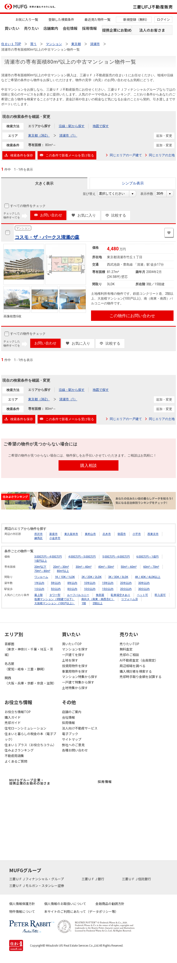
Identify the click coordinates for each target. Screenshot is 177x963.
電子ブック (70, 733)
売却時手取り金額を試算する (141, 676)
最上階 (38, 595)
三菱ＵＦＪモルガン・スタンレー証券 (37, 885)
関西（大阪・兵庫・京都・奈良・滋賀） (30, 680)
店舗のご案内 (71, 711)
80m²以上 (63, 571)
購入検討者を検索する (136, 671)
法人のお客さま (152, 30)
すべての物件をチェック (27, 205)
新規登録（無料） (136, 19)
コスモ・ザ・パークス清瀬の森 (47, 237)
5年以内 (56, 583)
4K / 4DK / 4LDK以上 (147, 577)
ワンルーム (41, 577)
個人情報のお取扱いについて (65, 903)
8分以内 (72, 589)
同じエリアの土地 (162, 155)
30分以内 (144, 589)
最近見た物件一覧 (97, 19)
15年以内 (108, 583)
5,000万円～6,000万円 (116, 556)
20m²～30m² (61, 566)
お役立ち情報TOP (18, 711)
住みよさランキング (19, 750)
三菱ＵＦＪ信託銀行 (137, 878)
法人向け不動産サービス (79, 728)
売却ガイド (13, 722)
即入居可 (160, 595)
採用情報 (89, 28)
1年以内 (39, 583)
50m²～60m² (129, 566)
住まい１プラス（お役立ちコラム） (30, 744)
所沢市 (38, 534)
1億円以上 (40, 560)
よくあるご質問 (16, 761)
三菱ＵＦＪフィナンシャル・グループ (37, 878)
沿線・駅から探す (72, 126)
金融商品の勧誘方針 (109, 903)
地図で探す (101, 126)
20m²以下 (40, 566)
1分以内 (39, 589)
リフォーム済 (129, 599)
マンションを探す (75, 649)
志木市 (107, 534)
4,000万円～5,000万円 (82, 556)
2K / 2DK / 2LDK (92, 577)
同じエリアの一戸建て (126, 155)
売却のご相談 (129, 654)
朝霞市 (122, 534)
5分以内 (56, 589)
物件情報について (22, 911)
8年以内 (72, 583)
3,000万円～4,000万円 (48, 556)
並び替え (92, 194)
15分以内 (108, 589)
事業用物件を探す (75, 671)
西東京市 (153, 534)
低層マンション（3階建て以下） (54, 599)
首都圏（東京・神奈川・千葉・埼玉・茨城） (29, 649)
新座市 (53, 534)
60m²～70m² (151, 566)
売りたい (31, 28)
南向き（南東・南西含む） (98, 599)
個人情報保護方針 (22, 903)
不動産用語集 (14, 755)
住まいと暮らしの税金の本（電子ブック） (30, 736)
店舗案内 (50, 28)
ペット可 (142, 595)
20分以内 (126, 589)
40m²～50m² (106, 566)
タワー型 (54, 595)
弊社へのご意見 (73, 744)
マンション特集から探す (79, 676)
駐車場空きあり (120, 595)
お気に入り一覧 (26, 19)
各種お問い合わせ (75, 750)
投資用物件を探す (75, 665)
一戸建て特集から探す (78, 682)
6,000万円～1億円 (147, 556)
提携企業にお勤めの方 (116, 30)
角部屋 (100, 595)
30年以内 (144, 583)
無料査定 (126, 649)
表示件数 (149, 194)
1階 (84, 603)
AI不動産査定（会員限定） (139, 660)
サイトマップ (71, 739)
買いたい (12, 28)
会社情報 (70, 28)
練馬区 (38, 538)
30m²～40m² (83, 566)
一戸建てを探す (73, 654)
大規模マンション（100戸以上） (54, 603)
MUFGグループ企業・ (29, 781)
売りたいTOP (129, 643)
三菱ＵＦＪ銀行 (93, 878)
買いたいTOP (72, 643)
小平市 (137, 534)
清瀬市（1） (68, 135)
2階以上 (98, 603)
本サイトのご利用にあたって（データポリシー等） (81, 911)
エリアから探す (39, 126)
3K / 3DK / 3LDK (118, 577)
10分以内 (89, 589)
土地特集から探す (75, 687)
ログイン (163, 19)
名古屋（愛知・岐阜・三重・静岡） (26, 666)
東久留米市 (71, 534)
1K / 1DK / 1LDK (65, 577)
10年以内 (89, 583)
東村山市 (90, 534)
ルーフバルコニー (78, 595)
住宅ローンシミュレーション (25, 728)
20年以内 (126, 583)
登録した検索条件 (61, 19)
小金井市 (54, 538)
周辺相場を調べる (132, 665)
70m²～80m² (42, 571)
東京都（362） (39, 135)
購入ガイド (13, 717)
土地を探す (70, 660)
